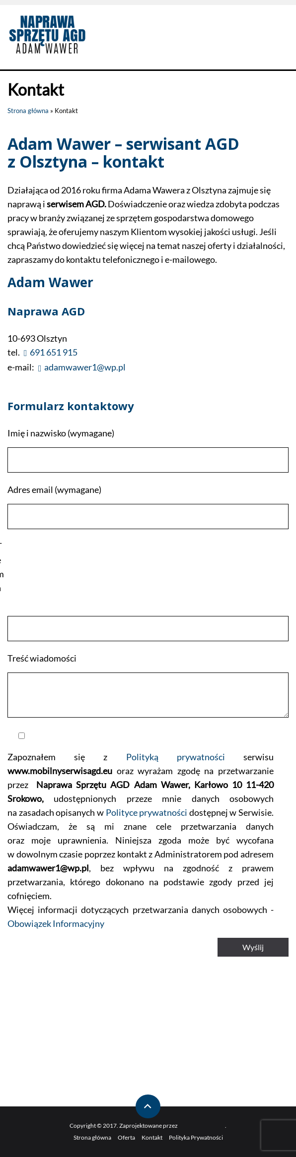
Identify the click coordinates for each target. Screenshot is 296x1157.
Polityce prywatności (147, 812)
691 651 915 (53, 352)
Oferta (126, 1137)
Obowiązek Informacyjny (55, 923)
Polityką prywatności (175, 756)
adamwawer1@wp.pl (85, 367)
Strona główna (28, 111)
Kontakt (152, 1137)
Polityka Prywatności (196, 1137)
